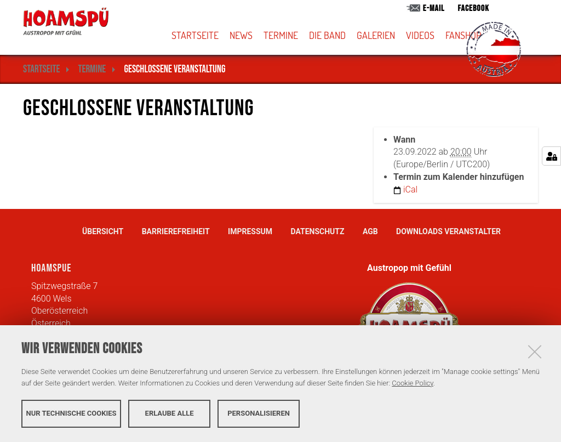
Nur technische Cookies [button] (71, 413)
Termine (281, 35)
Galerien (376, 35)
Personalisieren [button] (258, 413)
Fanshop (463, 35)
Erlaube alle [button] (169, 413)
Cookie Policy (412, 383)
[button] (342, 35)
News (241, 35)
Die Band (327, 35)
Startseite (195, 35)
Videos (420, 35)
